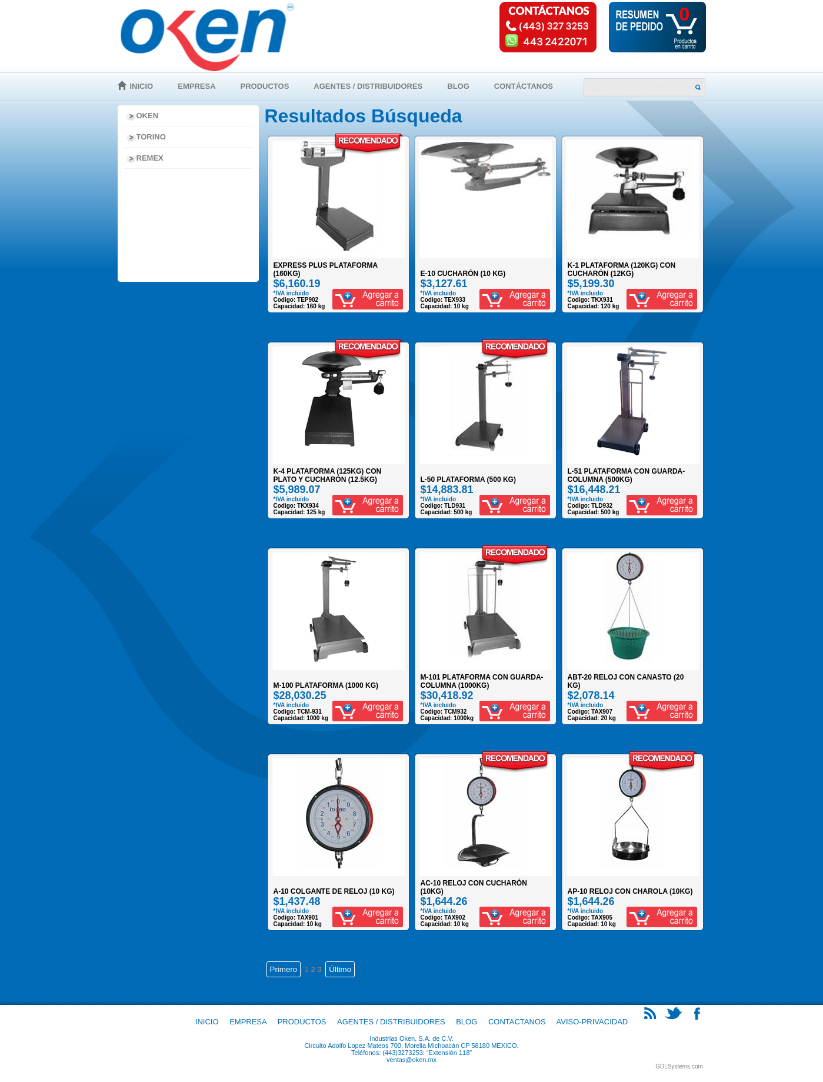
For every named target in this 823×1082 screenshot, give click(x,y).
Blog (458, 86)
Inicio (142, 86)
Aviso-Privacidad (592, 1021)
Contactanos (517, 1021)
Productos (265, 86)
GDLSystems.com (679, 1066)
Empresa (196, 86)
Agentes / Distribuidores (368, 86)
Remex (150, 158)
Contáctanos (523, 86)
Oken (147, 115)
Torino (151, 136)
